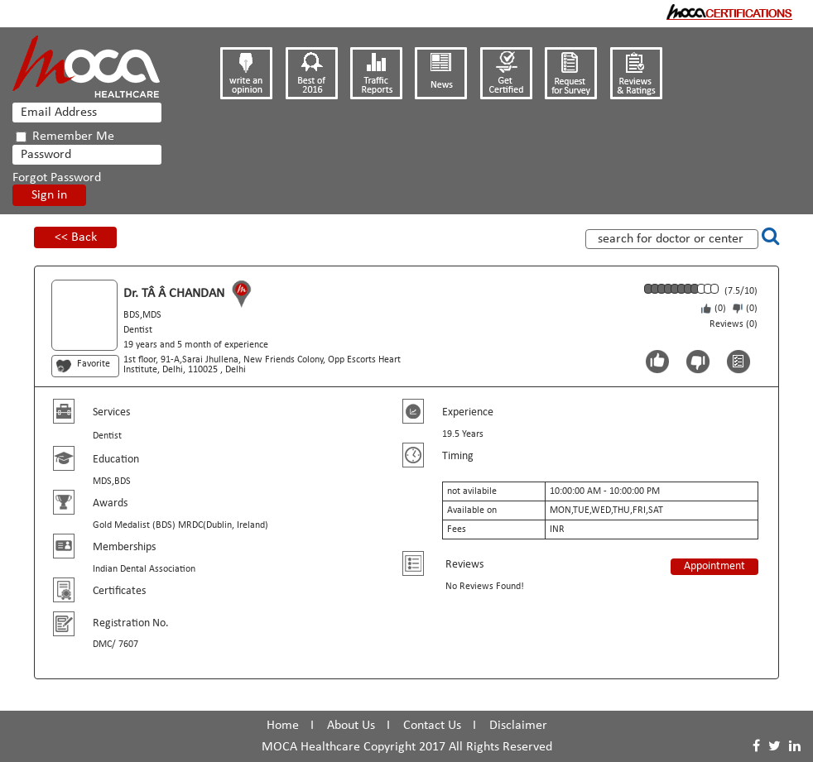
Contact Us (432, 725)
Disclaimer (518, 725)
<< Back (76, 237)
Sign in (49, 195)
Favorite (93, 364)
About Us (351, 725)
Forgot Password (56, 178)
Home (283, 725)
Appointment (714, 566)
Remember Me (65, 136)
